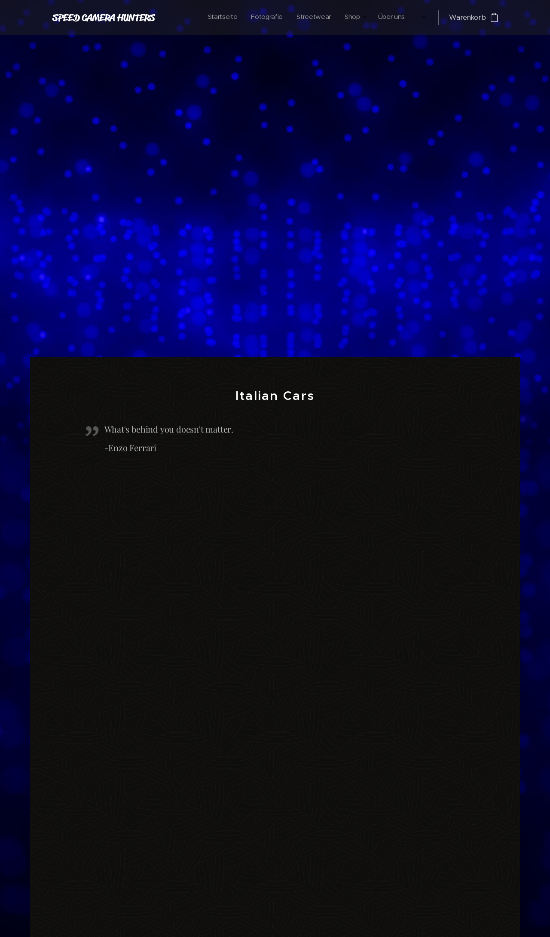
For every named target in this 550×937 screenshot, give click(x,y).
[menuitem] (324, 17)
